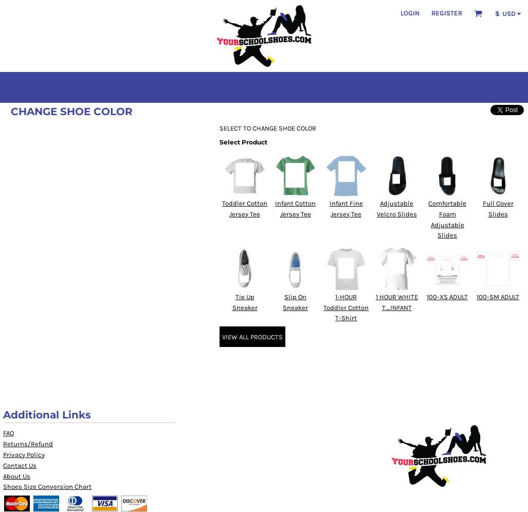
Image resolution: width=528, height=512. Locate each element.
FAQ (8, 433)
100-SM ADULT (498, 297)
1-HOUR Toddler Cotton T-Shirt (346, 307)
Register (446, 13)
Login (410, 13)
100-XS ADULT (447, 297)
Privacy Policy (24, 455)
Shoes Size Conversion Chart (47, 486)
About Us (16, 476)
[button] (478, 13)
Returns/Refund (28, 444)
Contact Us (20, 465)
